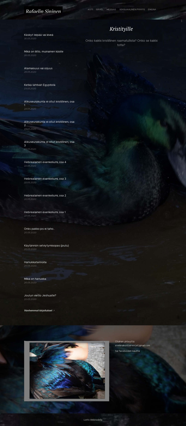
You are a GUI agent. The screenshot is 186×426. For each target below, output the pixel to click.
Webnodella (96, 419)
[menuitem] (123, 9)
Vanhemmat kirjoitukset (38, 310)
